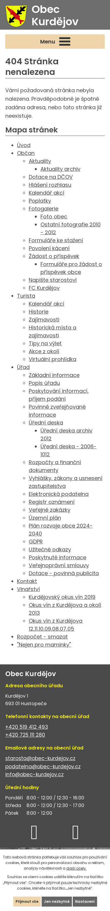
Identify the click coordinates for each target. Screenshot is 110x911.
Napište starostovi (53, 280)
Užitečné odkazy (50, 549)
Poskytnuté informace (57, 557)
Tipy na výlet (45, 343)
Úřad (23, 367)
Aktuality (40, 161)
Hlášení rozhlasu (50, 184)
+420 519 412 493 (26, 726)
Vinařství (28, 589)
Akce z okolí (44, 351)
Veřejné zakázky (49, 509)
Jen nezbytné (57, 901)
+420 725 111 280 (25, 734)
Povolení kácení (49, 248)
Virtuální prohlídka (52, 359)
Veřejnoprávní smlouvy (59, 565)
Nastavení (85, 901)
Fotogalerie (43, 208)
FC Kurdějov (44, 288)
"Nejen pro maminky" (44, 644)
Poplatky (40, 200)
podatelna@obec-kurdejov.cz (43, 766)
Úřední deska (46, 422)
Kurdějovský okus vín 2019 (62, 597)
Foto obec (53, 216)
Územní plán (45, 517)
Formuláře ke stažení (56, 240)
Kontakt (27, 581)
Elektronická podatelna (59, 494)
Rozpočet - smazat (42, 636)
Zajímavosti (44, 319)
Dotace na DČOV (51, 177)
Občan (26, 153)
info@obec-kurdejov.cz (34, 774)
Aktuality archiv (60, 169)
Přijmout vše (27, 901)
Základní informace (54, 375)
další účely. (76, 868)
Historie (38, 311)
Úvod (24, 145)
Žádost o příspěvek (54, 256)
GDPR (36, 541)
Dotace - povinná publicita (64, 573)
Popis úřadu (44, 383)
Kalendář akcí (46, 192)
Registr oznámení (52, 502)
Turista (26, 295)
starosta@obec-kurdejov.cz (40, 758)
